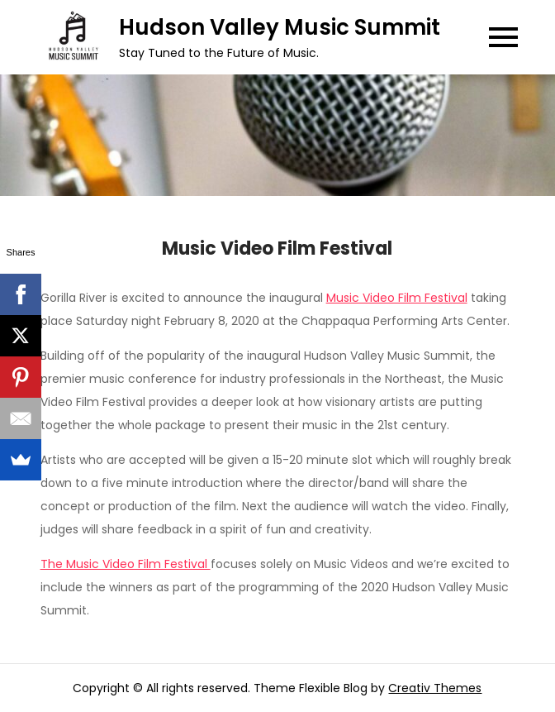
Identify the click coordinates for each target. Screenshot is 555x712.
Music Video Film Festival (396, 297)
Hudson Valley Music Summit (279, 27)
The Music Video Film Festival (125, 564)
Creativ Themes (434, 688)
